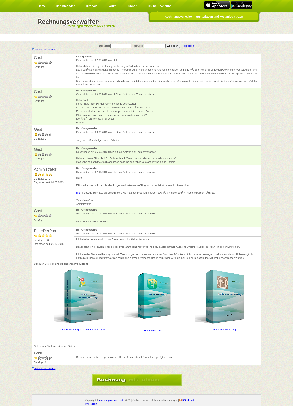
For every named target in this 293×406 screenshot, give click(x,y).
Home (42, 5)
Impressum (91, 403)
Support (132, 5)
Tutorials (91, 5)
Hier (78, 192)
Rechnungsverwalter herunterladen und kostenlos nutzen (204, 16)
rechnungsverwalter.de (111, 400)
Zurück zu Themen (44, 49)
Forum (111, 5)
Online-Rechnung (159, 5)
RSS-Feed (188, 400)
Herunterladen (65, 5)
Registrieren (187, 45)
